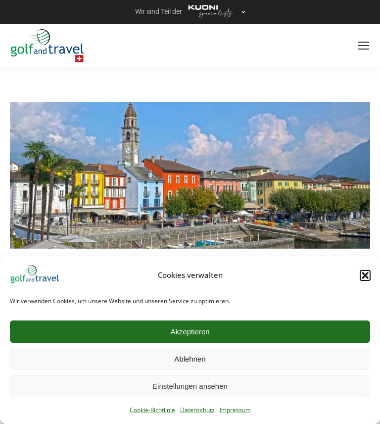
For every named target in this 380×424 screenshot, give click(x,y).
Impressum (235, 410)
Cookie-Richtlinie (152, 410)
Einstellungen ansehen (190, 386)
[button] (365, 275)
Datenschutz (197, 410)
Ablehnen (189, 359)
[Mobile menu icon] (363, 45)
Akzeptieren (189, 331)
